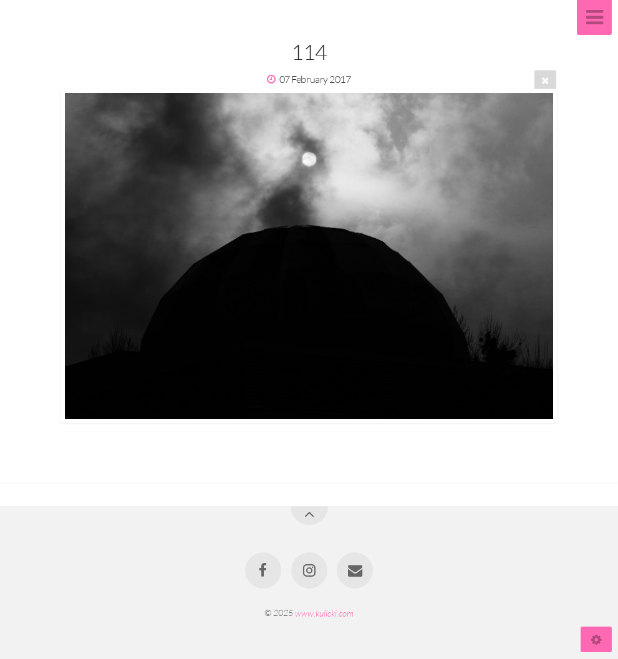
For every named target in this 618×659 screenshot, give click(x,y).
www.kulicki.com (324, 612)
